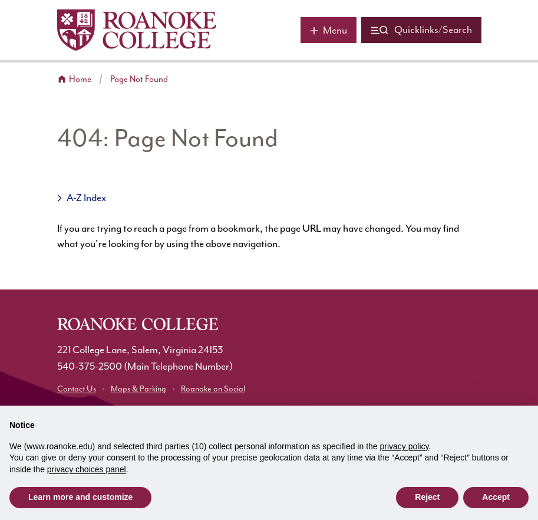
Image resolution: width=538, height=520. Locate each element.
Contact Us (76, 389)
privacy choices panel (86, 469)
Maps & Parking (138, 389)
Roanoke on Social (213, 389)
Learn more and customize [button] (80, 497)
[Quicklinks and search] (421, 30)
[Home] (136, 30)
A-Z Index (86, 198)
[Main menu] (329, 30)
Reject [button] (427, 497)
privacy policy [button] (404, 446)
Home (80, 79)
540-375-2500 (89, 367)
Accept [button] (496, 497)
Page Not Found (139, 79)
